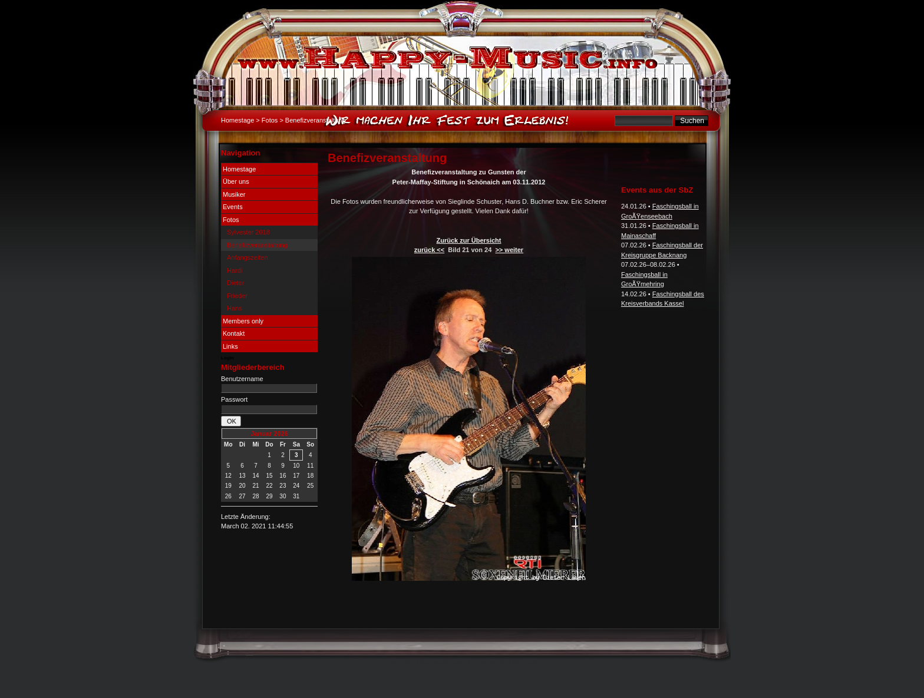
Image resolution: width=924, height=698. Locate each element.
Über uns (236, 181)
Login (227, 357)
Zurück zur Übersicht (468, 240)
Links (230, 346)
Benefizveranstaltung (257, 245)
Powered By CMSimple (504, 662)
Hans (234, 308)
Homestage (237, 120)
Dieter (235, 282)
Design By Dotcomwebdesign (424, 662)
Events (233, 206)
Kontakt (234, 333)
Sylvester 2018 (248, 232)
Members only (243, 321)
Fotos (270, 120)
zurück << (429, 249)
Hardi (234, 270)
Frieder (237, 295)
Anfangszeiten (247, 257)
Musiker (234, 194)
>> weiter (509, 249)
